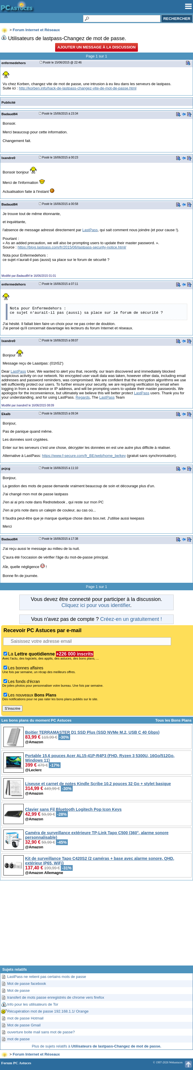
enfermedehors (13, 63)
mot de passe (18, 1039)
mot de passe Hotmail (25, 1018)
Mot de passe (18, 990)
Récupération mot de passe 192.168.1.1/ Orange (48, 1011)
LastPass (90, 230)
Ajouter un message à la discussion (96, 47)
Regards (83, 397)
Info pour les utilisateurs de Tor (32, 1004)
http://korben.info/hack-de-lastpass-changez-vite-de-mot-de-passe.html (77, 88)
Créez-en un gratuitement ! (131, 619)
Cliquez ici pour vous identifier (95, 605)
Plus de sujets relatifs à (96, 1046)
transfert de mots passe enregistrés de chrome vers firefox (55, 997)
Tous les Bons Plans (173, 720)
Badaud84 (9, 114)
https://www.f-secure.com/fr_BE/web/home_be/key (84, 455)
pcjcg (5, 468)
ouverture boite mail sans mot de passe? (41, 1032)
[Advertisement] (96, 925)
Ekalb (5, 414)
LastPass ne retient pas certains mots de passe (46, 976)
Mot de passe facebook (26, 983)
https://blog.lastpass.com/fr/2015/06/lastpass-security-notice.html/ (72, 247)
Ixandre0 (8, 158)
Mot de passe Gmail (24, 1025)
